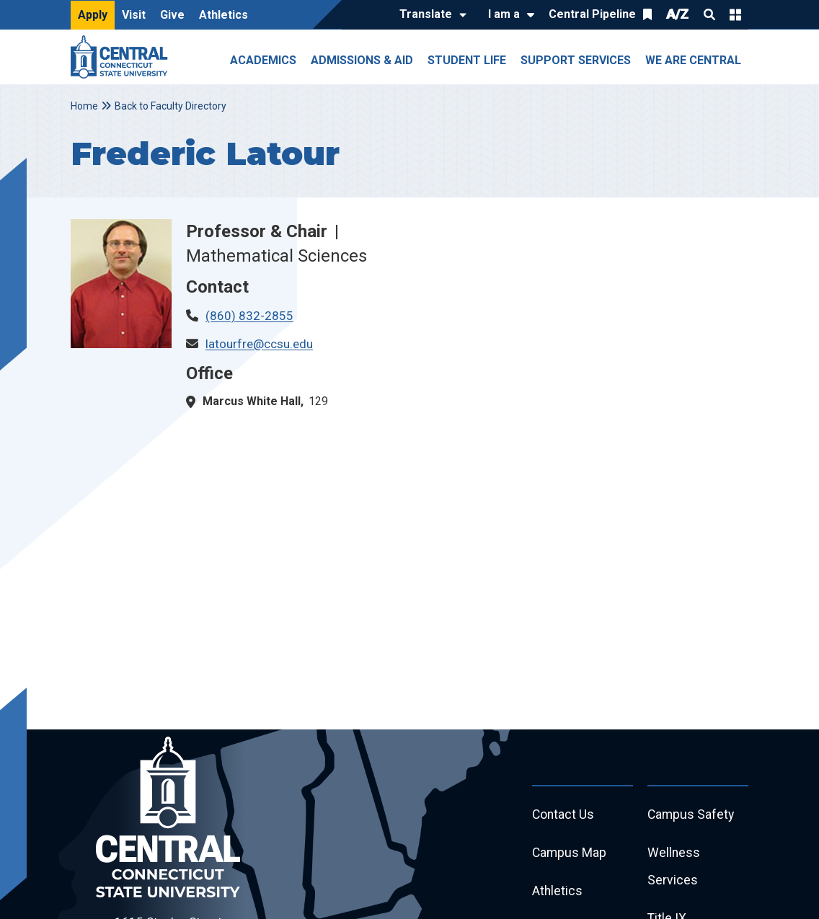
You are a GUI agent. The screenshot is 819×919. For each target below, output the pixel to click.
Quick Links (735, 14)
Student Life (467, 60)
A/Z (677, 14)
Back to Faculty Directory (170, 106)
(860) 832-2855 (249, 315)
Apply (92, 15)
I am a (504, 14)
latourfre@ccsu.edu (259, 344)
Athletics (223, 15)
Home (84, 106)
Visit (134, 15)
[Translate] (429, 15)
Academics (263, 60)
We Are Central (693, 60)
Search (709, 14)
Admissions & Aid (362, 60)
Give (172, 15)
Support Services (576, 60)
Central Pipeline (592, 14)
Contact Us (564, 814)
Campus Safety (691, 814)
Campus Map (570, 853)
